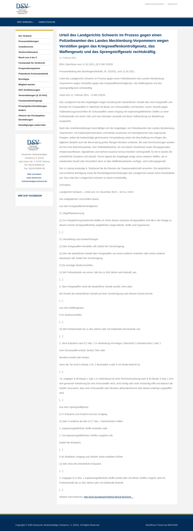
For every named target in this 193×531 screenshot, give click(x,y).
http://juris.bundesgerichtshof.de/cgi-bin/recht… (108, 497)
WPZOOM (173, 525)
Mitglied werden (27, 84)
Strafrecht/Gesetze (28, 52)
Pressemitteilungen (29, 41)
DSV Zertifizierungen (29, 90)
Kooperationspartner (29, 68)
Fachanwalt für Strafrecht (32, 63)
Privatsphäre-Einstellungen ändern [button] (33, 108)
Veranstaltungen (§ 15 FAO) (33, 95)
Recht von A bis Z (28, 57)
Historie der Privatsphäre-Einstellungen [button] (32, 117)
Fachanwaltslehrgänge (30, 100)
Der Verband (25, 22)
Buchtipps (24, 79)
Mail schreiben (34, 174)
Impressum (172, 4)
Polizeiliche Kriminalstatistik (33, 73)
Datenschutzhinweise (154, 4)
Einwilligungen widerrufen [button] (32, 125)
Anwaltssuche (46, 22)
